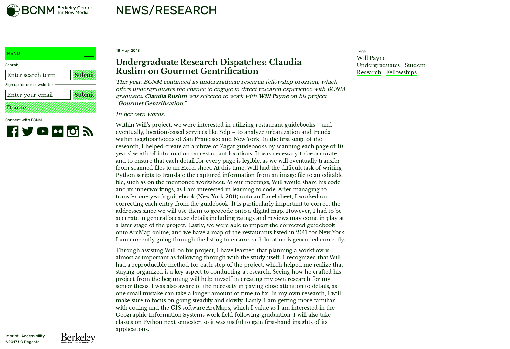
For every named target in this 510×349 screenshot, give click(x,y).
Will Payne (371, 58)
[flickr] (57, 131)
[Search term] (38, 75)
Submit (84, 75)
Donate (16, 107)
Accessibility (33, 336)
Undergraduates (378, 65)
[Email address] (38, 95)
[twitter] (27, 131)
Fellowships (401, 72)
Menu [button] (50, 53)
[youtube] (42, 131)
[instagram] (72, 131)
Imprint (12, 336)
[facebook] (12, 131)
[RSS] (88, 131)
